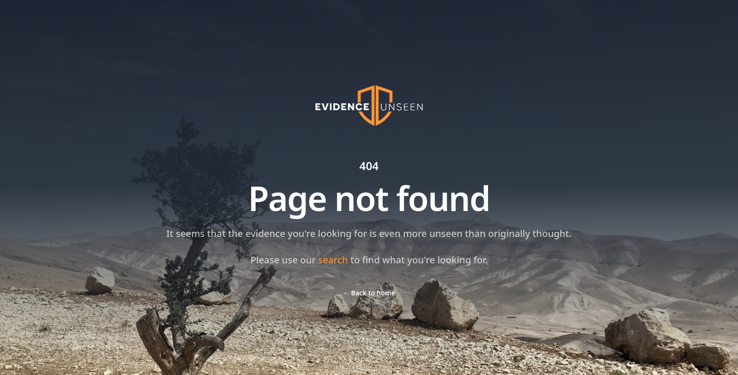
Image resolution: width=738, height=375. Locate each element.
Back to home (369, 292)
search (333, 259)
